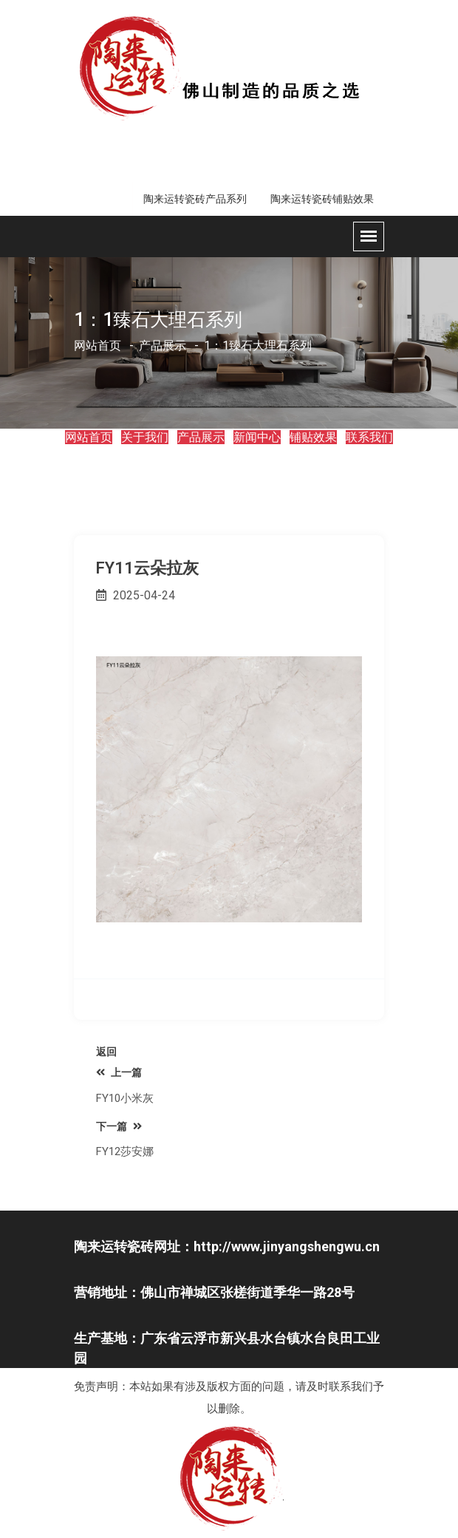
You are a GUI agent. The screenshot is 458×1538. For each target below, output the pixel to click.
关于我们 (144, 437)
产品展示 (201, 437)
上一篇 (119, 1072)
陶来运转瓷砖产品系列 (195, 199)
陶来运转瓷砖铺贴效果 (322, 199)
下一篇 (119, 1126)
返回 (106, 1052)
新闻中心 (257, 437)
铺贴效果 (313, 437)
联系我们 (369, 437)
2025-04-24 (135, 595)
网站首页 (97, 345)
